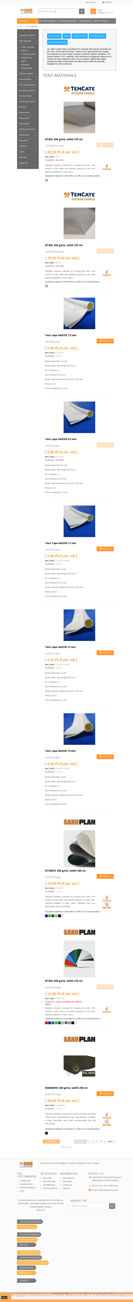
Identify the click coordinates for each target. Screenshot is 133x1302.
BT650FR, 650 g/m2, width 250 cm (65, 870)
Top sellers (67, 1181)
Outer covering (27, 47)
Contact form (25, 1181)
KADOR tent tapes (26, 59)
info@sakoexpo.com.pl (107, 1190)
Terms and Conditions (58, 1163)
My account (90, 2)
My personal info (50, 1188)
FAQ (89, 1163)
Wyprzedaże (24, 135)
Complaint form (26, 1184)
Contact (104, 21)
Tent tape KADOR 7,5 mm (60, 335)
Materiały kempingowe (26, 66)
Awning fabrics (25, 79)
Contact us (67, 1185)
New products (68, 1178)
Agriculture (23, 140)
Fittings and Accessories (24, 121)
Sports (22, 152)
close (4, 1297)
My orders (47, 1178)
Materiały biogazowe (23, 160)
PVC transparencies (27, 85)
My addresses (49, 1185)
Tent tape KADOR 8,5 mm (60, 439)
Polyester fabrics (26, 73)
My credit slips (49, 1181)
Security (72, 1163)
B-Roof (24, 50)
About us (44, 1163)
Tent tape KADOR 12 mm (60, 647)
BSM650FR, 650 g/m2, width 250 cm (66, 1087)
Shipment (81, 1163)
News (96, 21)
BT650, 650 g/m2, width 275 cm (64, 139)
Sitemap (66, 1188)
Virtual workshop (68, 21)
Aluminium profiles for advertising (27, 93)
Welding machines (27, 129)
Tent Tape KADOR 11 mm (60, 543)
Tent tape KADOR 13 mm (60, 750)
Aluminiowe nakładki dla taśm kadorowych (28, 107)
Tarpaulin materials (27, 35)
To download (85, 21)
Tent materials (25, 41)
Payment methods (27, 1187)
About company (49, 21)
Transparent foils (28, 54)
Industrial (23, 146)
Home (19, 26)
